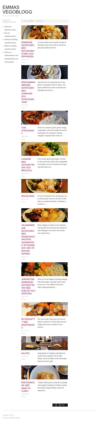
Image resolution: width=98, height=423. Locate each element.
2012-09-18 (24, 394)
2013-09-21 (24, 136)
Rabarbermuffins (10, 30)
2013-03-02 (24, 173)
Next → (63, 405)
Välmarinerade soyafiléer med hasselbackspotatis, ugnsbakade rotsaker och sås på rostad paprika (28, 239)
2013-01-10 (24, 257)
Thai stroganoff (27, 131)
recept (65, 26)
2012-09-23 (24, 356)
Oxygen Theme (15, 418)
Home (31, 21)
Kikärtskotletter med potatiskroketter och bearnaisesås (11, 59)
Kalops (25, 353)
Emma (23, 62)
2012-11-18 (24, 296)
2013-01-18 (24, 199)
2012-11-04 (24, 330)
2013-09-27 (24, 105)
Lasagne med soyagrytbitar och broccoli (27, 165)
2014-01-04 (24, 59)
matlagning (58, 26)
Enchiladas (27, 196)
